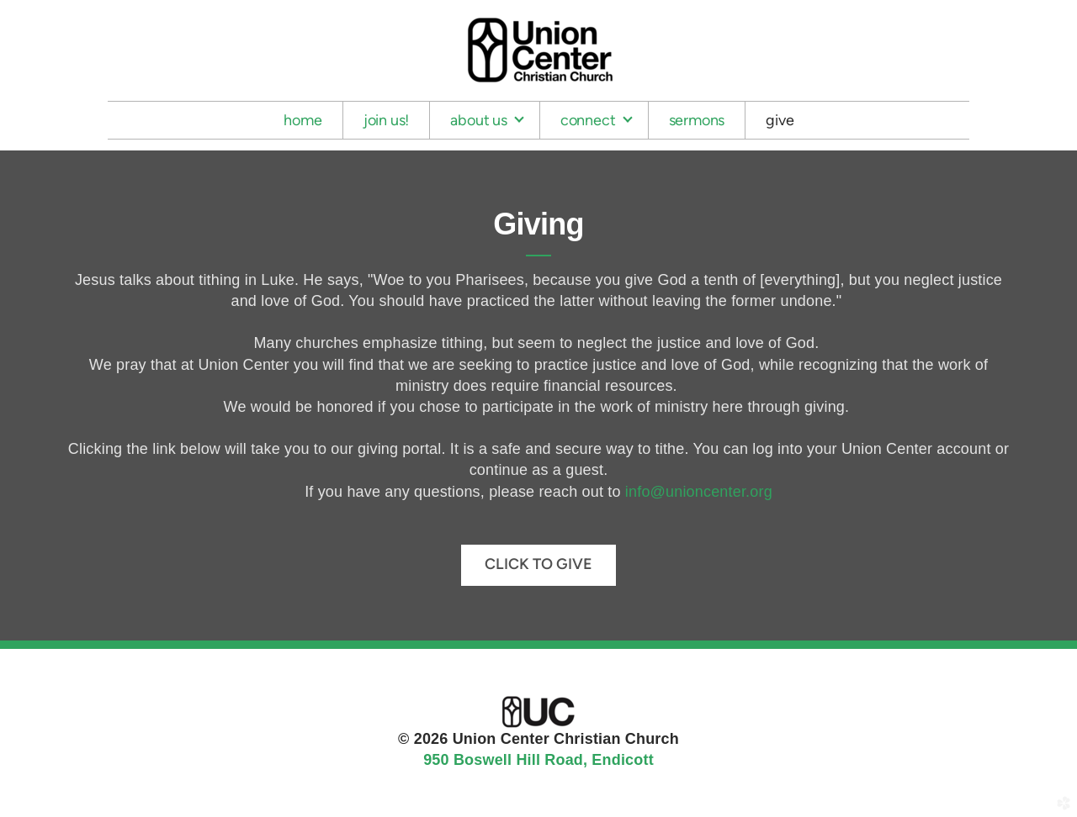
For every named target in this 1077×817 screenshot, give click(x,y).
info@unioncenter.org (698, 491)
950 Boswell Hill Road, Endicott (538, 759)
